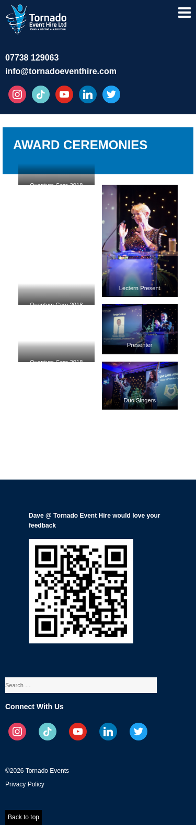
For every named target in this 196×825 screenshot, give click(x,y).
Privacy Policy (24, 784)
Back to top (23, 817)
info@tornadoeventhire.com (61, 71)
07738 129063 (32, 57)
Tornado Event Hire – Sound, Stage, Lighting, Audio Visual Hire (37, 17)
